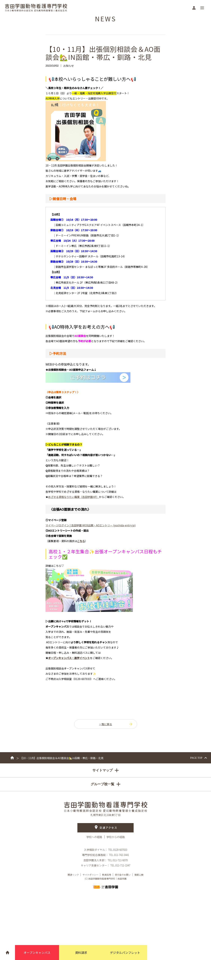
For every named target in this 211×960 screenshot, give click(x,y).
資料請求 (81, 952)
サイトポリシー (90, 874)
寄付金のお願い (123, 874)
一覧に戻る (116, 724)
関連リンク (73, 874)
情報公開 (138, 874)
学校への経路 (94, 837)
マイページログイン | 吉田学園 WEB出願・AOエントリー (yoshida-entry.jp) (90, 525)
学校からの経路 (115, 837)
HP (73, 497)
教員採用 (106, 874)
